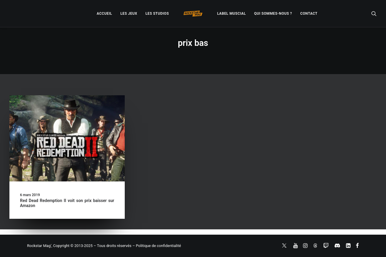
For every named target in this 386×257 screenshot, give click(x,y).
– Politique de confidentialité (156, 245)
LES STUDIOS (157, 13)
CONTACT (308, 13)
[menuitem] (104, 13)
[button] (374, 13)
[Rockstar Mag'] (193, 13)
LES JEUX (128, 13)
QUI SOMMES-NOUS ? (273, 13)
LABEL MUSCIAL (231, 13)
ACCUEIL (104, 13)
